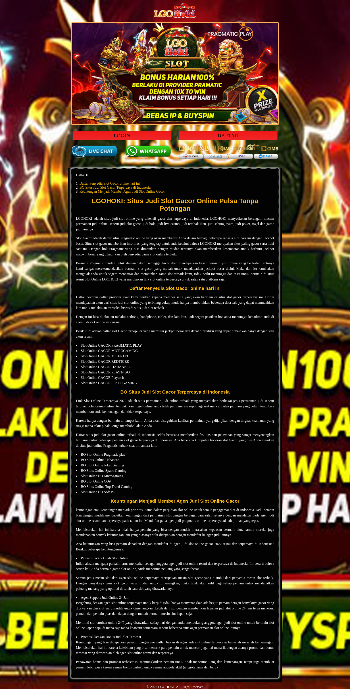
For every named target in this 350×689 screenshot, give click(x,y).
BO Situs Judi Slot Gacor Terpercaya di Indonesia (115, 187)
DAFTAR (228, 135)
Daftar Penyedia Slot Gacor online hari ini (109, 183)
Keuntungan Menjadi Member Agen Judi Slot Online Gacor (122, 191)
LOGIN (122, 135)
